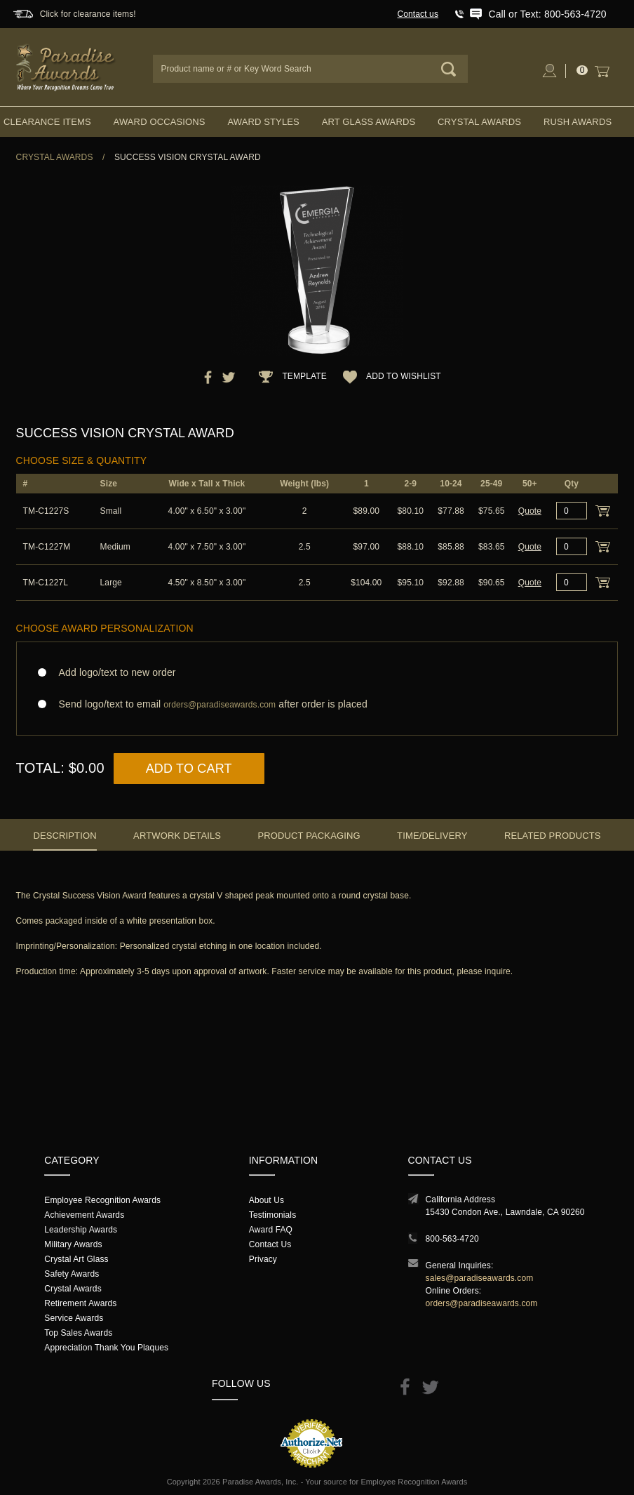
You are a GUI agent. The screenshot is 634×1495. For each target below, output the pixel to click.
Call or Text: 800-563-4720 (547, 14)
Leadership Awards (80, 1230)
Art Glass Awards (369, 122)
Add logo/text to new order (113, 672)
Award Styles (263, 122)
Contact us (417, 14)
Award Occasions (159, 122)
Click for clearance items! (88, 14)
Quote (529, 511)
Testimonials (272, 1215)
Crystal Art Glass (76, 1259)
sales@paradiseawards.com (480, 1278)
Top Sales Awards (78, 1333)
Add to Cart (189, 769)
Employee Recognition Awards (102, 1200)
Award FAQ (270, 1230)
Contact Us (270, 1244)
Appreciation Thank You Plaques (106, 1348)
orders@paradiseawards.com (482, 1303)
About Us (266, 1200)
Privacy (263, 1259)
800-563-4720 (452, 1239)
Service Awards (73, 1318)
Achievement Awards (84, 1215)
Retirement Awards (80, 1303)
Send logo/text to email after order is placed (317, 704)
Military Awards (73, 1244)
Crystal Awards (479, 122)
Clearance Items (47, 122)
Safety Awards (71, 1274)
